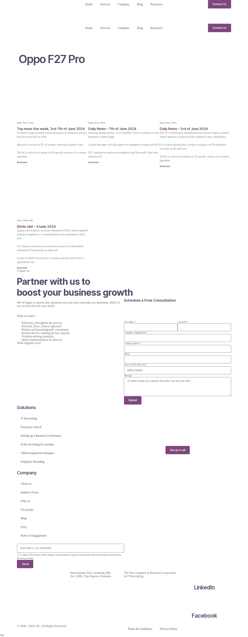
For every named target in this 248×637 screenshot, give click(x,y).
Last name (183, 321)
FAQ (23, 527)
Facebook (204, 616)
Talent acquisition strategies (37, 453)
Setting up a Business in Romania (41, 435)
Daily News (22, 122)
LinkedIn (204, 587)
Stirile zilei (28, 220)
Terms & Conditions (140, 629)
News (31, 122)
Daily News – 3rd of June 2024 (184, 129)
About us (26, 483)
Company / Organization (135, 332)
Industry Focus (30, 492)
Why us (25, 501)
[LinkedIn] (204, 573)
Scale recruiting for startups (37, 444)
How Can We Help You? (135, 364)
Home (89, 4)
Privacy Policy (168, 629)
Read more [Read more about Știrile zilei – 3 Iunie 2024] (22, 267)
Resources (156, 4)
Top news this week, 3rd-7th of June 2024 (51, 129)
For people (27, 509)
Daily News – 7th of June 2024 (112, 129)
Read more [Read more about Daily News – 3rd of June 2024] (165, 166)
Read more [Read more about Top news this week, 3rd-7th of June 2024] (22, 162)
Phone (127, 354)
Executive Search (31, 427)
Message (128, 375)
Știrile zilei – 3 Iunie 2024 (36, 227)
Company (123, 4)
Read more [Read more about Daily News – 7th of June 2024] (93, 162)
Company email (131, 343)
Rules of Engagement (34, 535)
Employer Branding (33, 461)
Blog (140, 4)
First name (129, 321)
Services (105, 4)
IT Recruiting (29, 418)
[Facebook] (204, 601)
